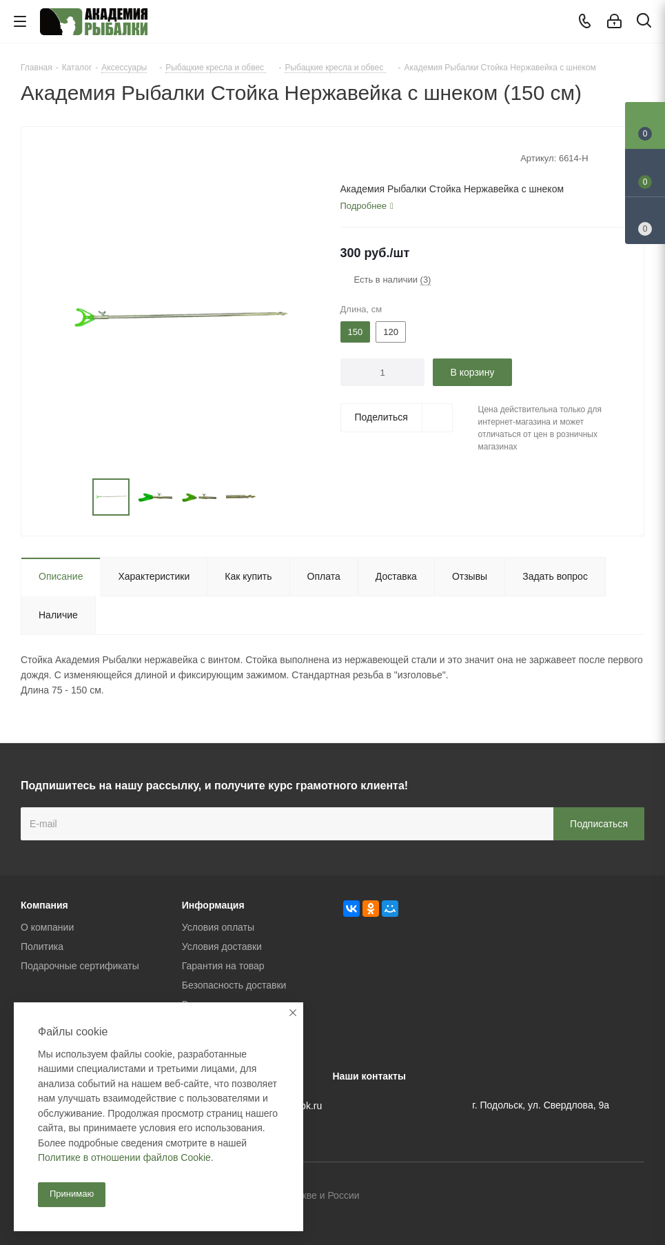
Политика (42, 946)
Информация (213, 905)
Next (277, 497)
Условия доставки (222, 946)
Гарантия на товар (223, 965)
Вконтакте (565, 1196)
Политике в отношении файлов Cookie (124, 1157)
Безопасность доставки (234, 985)
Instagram (634, 1196)
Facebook (599, 1196)
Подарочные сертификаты (80, 965)
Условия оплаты (218, 927)
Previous (76, 497)
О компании (47, 927)
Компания (44, 905)
